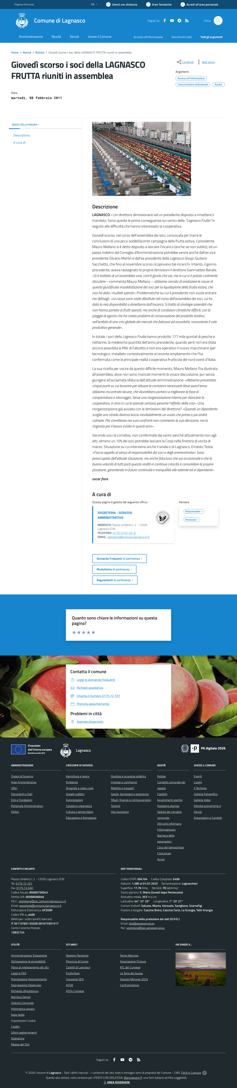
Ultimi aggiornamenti (24, 1032)
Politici (15, 812)
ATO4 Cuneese (75, 991)
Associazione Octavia (133, 961)
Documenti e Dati (21, 794)
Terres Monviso (129, 955)
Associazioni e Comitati (208, 817)
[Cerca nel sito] (218, 20)
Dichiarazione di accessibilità (28, 961)
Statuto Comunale (22, 1003)
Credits (15, 1026)
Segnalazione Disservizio (26, 985)
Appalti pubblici (75, 794)
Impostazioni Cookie (23, 1020)
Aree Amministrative (23, 782)
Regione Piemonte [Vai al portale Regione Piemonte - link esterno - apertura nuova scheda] (24, 4)
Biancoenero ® (133, 1077)
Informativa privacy (23, 1009)
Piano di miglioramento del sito (30, 967)
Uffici (14, 788)
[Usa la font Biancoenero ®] (122, 4)
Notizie (39, 52)
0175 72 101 (24, 883)
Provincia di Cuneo (77, 961)
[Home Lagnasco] (49, 20)
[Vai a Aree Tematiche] (159, 4)
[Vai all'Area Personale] (199, 4)
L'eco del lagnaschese (170, 847)
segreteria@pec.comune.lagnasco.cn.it (42, 901)
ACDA (69, 985)
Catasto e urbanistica (79, 806)
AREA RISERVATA (116, 1082)
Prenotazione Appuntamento (29, 979)
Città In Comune (191, 1072)
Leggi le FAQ (18, 973)
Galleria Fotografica (206, 794)
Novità (27, 52)
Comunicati (164, 853)
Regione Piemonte (77, 955)
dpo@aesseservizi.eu (141, 923)
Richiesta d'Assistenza (24, 991)
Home (15, 52)
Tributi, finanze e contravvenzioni (131, 800)
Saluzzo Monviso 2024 (134, 979)
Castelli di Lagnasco (78, 967)
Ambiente (72, 782)
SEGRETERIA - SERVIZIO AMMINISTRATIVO (115, 515)
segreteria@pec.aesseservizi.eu (145, 928)
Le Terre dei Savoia (131, 973)
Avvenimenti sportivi (170, 800)
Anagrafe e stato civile (80, 788)
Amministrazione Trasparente (29, 955)
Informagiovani (166, 829)
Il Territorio (200, 788)
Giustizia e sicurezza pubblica (128, 776)
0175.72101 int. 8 (124, 533)
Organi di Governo (22, 776)
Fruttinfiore (73, 973)
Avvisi (160, 859)
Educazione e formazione (81, 817)
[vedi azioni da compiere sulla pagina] (205, 62)
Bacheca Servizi (20, 997)
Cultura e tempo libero (79, 812)
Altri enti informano (169, 823)
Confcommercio (129, 985)
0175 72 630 (24, 888)
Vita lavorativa (120, 812)
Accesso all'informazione (148, 37)
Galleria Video (202, 800)
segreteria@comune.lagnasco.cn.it (128, 537)
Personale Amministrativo (27, 806)
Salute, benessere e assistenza (130, 794)
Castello (162, 794)
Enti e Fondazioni (21, 800)
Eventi (198, 776)
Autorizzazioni (74, 800)
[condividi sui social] (185, 62)
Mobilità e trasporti (122, 788)
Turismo (115, 806)
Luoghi (198, 782)
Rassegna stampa (168, 806)
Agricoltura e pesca (77, 776)
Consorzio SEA (75, 979)
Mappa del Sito (20, 1044)
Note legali (17, 1014)
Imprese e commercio (124, 782)
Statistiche (17, 1038)
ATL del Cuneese (130, 967)
